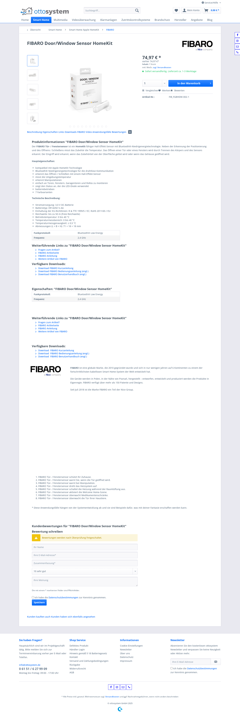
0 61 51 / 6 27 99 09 (33, 669)
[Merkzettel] (176, 10)
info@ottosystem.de (29, 664)
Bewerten (177, 90)
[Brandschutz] (162, 20)
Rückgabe (75, 664)
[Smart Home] (41, 20)
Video (89, 131)
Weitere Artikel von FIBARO (51, 258)
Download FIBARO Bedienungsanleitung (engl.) (61, 271)
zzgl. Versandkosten (162, 67)
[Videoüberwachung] (84, 20)
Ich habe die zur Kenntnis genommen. (70, 597)
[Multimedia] (60, 20)
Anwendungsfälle (102, 131)
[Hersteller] (180, 20)
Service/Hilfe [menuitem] (210, 2)
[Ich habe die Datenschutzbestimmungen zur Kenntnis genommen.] (33, 597)
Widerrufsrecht (78, 668)
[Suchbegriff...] (112, 10)
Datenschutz (126, 657)
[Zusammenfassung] (85, 563)
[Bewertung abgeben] (85, 571)
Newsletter (126, 649)
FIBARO (81, 131)
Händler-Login (77, 649)
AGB (72, 672)
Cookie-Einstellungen (131, 645)
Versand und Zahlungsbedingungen (89, 660)
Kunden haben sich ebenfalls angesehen (73, 616)
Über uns (125, 653)
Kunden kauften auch (38, 616)
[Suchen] (137, 10)
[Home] (25, 20)
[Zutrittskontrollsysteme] (135, 20)
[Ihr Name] (85, 547)
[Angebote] (197, 20)
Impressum (126, 660)
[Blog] (210, 20)
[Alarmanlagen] (108, 20)
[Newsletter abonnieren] (216, 662)
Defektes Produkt (79, 645)
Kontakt (74, 657)
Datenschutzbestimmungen (63, 597)
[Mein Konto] (191, 10)
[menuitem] (112, 12)
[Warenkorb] (212, 10)
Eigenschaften (50, 131)
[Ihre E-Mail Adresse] (190, 662)
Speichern (39, 602)
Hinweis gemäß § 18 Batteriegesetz (88, 653)
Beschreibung (34, 131)
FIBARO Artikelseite (47, 252)
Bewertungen (122, 131)
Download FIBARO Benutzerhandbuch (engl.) (60, 274)
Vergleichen (150, 90)
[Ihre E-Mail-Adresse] (85, 555)
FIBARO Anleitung (46, 255)
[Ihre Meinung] (85, 581)
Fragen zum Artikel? (47, 249)
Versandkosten (112, 696)
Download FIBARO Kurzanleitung (54, 268)
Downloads (71, 131)
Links (61, 131)
